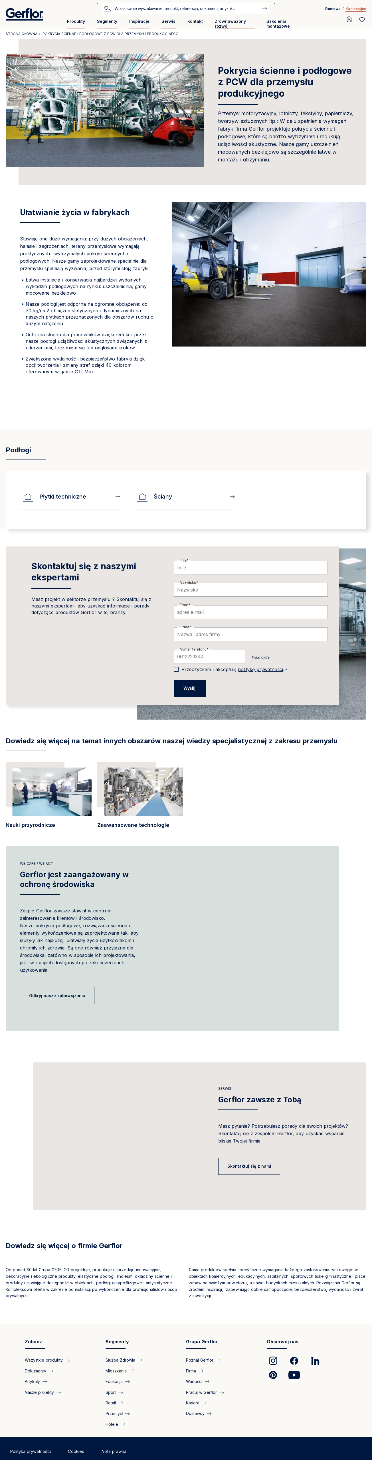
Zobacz (33, 1341)
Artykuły (32, 1381)
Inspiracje (139, 21)
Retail (111, 1402)
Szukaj (107, 8)
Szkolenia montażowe (278, 24)
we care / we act (36, 863)
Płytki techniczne (54, 496)
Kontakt (195, 21)
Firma (184, 627)
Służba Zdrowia (120, 1360)
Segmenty (107, 21)
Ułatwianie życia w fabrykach (75, 212)
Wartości (194, 1381)
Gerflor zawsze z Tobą (259, 1099)
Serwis (168, 21)
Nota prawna (113, 1451)
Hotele (112, 1423)
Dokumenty (35, 1370)
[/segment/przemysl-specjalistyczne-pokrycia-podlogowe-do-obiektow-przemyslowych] (49, 798)
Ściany (154, 496)
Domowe (333, 9)
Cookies (76, 1451)
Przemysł (114, 1413)
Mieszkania (116, 1370)
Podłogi (18, 450)
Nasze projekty (39, 1392)
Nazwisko (188, 582)
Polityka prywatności (30, 1451)
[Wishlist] (362, 19)
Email (184, 605)
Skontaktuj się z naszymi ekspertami (83, 571)
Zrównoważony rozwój (230, 24)
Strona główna (21, 34)
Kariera (192, 1402)
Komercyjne (355, 9)
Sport (111, 1392)
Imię (183, 560)
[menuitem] (76, 24)
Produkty (76, 21)
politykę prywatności (260, 669)
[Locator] (349, 19)
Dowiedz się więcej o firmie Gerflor (64, 1246)
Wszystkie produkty (44, 1360)
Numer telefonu (193, 649)
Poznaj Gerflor (199, 1360)
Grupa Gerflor (202, 1341)
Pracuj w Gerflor (201, 1392)
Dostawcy (195, 1413)
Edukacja (114, 1381)
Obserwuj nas (282, 1341)
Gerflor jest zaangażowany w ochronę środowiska (74, 879)
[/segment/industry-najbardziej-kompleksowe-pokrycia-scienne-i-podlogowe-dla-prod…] (140, 798)
